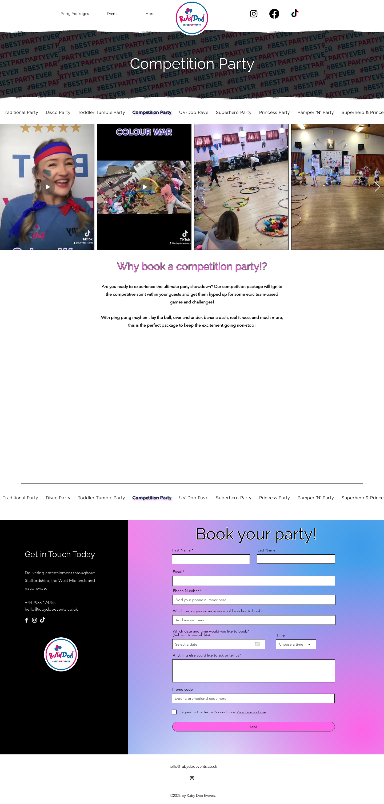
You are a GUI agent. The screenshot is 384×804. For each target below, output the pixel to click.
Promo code (182, 689)
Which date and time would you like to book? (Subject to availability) (211, 633)
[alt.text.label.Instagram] (254, 14)
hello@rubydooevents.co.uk (51, 609)
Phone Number (186, 591)
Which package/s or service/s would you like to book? (217, 611)
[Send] (253, 726)
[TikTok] (295, 14)
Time (281, 635)
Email (177, 572)
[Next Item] (377, 187)
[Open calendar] (257, 644)
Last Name (266, 550)
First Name (181, 550)
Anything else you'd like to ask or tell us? (207, 655)
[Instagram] (34, 620)
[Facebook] (274, 14)
